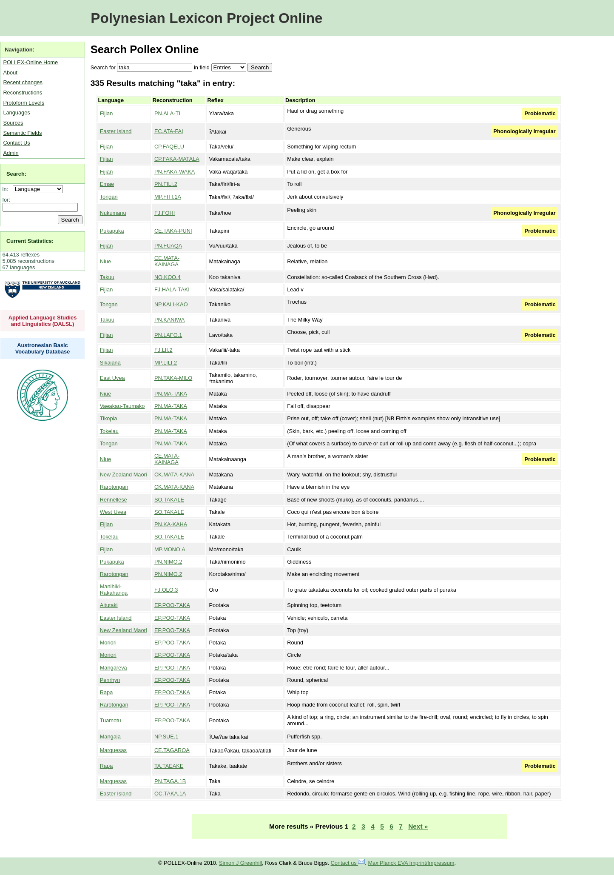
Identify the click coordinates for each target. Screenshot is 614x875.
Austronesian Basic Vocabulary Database (42, 348)
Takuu (107, 277)
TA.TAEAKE (169, 766)
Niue (105, 261)
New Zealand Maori (123, 474)
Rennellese (113, 499)
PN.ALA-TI (167, 113)
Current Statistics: (30, 241)
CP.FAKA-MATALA (176, 159)
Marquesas (113, 750)
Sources (13, 123)
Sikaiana (110, 362)
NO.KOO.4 (167, 277)
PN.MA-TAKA (170, 393)
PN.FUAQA (168, 245)
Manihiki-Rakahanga (114, 589)
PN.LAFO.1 (168, 335)
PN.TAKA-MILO (173, 378)
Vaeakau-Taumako (122, 406)
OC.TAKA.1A (170, 793)
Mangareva (113, 667)
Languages (16, 112)
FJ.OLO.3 (166, 590)
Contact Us (16, 143)
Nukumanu (113, 213)
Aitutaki (109, 605)
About (10, 72)
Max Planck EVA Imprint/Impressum (411, 863)
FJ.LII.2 (163, 350)
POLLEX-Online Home (30, 62)
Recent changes (22, 82)
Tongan (109, 197)
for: (7, 200)
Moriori (108, 642)
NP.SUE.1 (166, 736)
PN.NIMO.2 (168, 562)
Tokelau (109, 431)
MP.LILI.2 (165, 362)
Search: (16, 174)
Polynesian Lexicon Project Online (206, 18)
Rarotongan (114, 487)
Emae (107, 184)
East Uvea (112, 378)
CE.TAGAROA (172, 750)
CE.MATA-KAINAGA (166, 261)
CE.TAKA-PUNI (173, 231)
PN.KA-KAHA (171, 524)
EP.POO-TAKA (172, 605)
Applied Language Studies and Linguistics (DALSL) (43, 320)
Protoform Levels (23, 103)
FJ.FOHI (164, 213)
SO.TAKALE (169, 499)
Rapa (106, 692)
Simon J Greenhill (240, 863)
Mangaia (110, 736)
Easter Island (116, 131)
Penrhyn (110, 680)
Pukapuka (112, 231)
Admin (10, 153)
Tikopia (108, 418)
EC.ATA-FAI (168, 131)
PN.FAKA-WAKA (174, 171)
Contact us (348, 863)
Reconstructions (22, 92)
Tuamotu (110, 720)
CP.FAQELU (169, 146)
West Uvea (113, 512)
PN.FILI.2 (165, 184)
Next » (418, 826)
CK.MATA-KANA (174, 474)
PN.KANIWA (169, 319)
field (204, 67)
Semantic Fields (22, 133)
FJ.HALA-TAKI (172, 289)
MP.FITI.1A (167, 197)
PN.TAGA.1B (170, 781)
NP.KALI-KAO (171, 304)
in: (7, 189)
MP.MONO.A (169, 549)
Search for (103, 67)
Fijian (106, 113)
